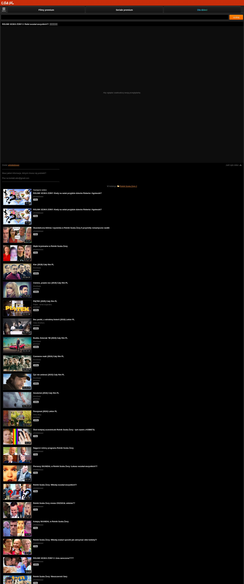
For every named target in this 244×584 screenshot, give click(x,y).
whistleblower (13, 165)
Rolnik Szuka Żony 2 (128, 186)
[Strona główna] (8, 3)
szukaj (236, 17)
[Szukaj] (114, 17)
